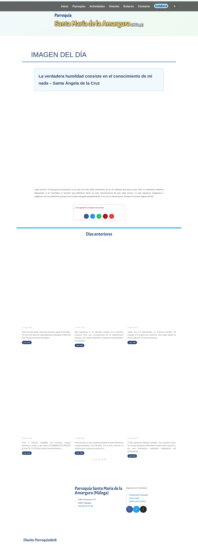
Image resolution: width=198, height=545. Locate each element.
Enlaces (128, 6)
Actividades (97, 6)
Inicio (64, 6)
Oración (114, 6)
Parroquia (78, 6)
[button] (174, 6)
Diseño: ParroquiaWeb (42, 540)
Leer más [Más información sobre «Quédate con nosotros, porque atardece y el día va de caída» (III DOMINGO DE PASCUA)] (26, 453)
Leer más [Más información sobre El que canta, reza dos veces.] (132, 456)
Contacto (144, 6)
